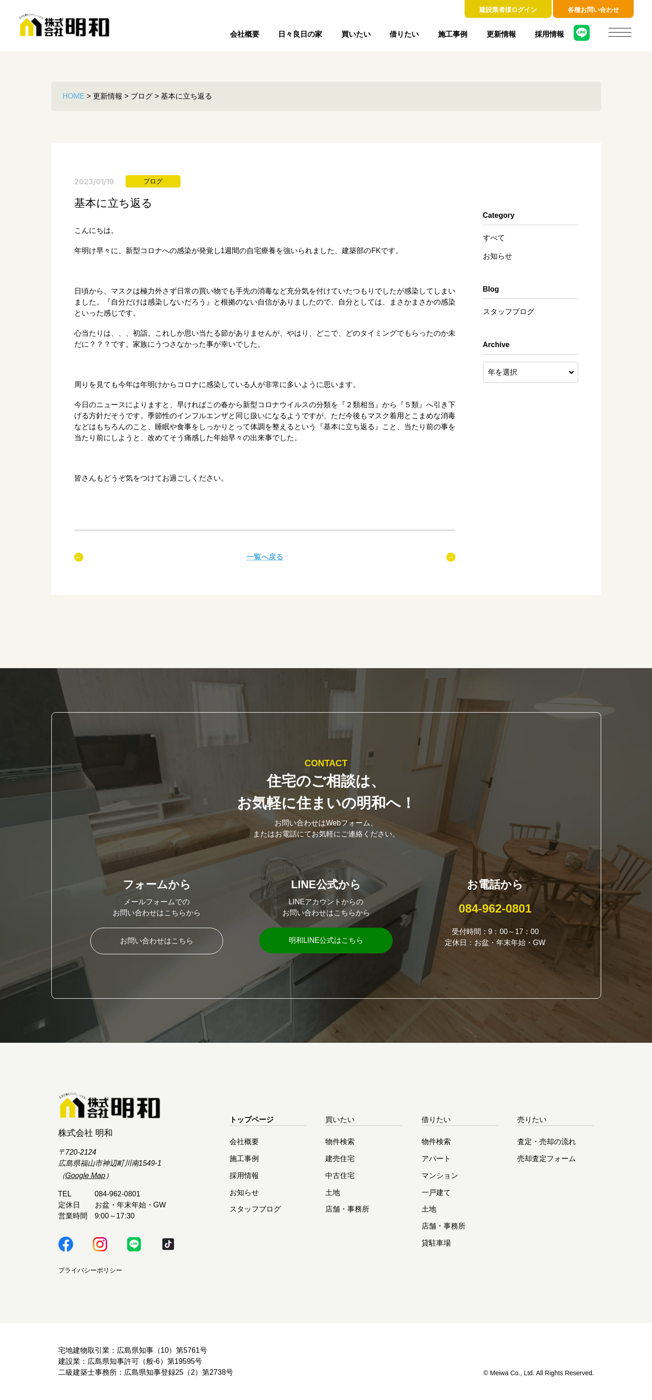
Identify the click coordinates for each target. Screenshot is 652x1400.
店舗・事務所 (347, 1209)
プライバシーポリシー (90, 1270)
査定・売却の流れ (546, 1141)
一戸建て (436, 1192)
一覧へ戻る (265, 557)
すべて (494, 238)
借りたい (404, 34)
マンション (440, 1175)
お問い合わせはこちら (156, 941)
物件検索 (340, 1141)
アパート (436, 1158)
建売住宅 (340, 1158)
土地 (332, 1192)
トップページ (252, 1119)
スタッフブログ (508, 311)
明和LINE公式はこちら (326, 940)
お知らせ (497, 256)
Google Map (85, 1175)
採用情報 (549, 34)
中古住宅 (340, 1175)
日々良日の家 (300, 34)
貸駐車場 (436, 1242)
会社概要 (244, 34)
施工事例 (452, 34)
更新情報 (501, 34)
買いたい (356, 34)
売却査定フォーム (546, 1158)
